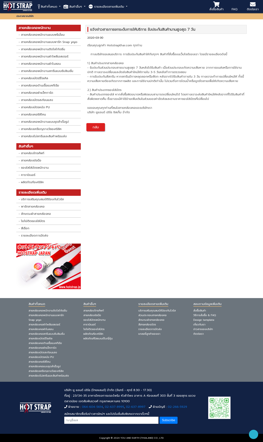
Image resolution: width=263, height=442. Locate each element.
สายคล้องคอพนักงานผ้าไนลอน (41, 64)
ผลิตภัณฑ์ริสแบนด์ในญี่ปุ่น (98, 338)
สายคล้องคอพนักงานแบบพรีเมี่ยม (43, 35)
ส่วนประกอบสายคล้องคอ (152, 315)
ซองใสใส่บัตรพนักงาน (35, 167)
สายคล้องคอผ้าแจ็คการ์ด (37, 93)
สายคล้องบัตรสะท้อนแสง (37, 100)
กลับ (95, 127)
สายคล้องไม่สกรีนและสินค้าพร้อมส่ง (44, 136)
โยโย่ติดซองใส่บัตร (33, 221)
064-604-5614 (92, 407)
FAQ (234, 6)
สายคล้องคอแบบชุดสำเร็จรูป (45, 366)
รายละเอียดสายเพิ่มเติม (106, 6)
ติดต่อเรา (253, 6)
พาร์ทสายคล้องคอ (33, 206)
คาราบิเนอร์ (28, 175)
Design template (203, 320)
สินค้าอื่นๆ (73, 6)
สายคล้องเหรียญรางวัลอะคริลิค (41, 129)
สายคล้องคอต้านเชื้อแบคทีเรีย (40, 85)
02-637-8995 (114, 407)
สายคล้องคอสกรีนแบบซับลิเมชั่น (47, 334)
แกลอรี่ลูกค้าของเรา (149, 334)
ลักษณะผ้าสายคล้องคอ (36, 214)
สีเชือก (25, 228)
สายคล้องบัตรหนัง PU (35, 107)
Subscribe (168, 420)
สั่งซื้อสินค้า (216, 6)
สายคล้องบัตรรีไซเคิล (34, 78)
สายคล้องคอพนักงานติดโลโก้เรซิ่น (43, 49)
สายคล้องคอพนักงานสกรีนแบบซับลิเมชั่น (47, 71)
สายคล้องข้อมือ (31, 160)
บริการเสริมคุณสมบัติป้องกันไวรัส (42, 199)
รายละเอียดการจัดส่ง (34, 235)
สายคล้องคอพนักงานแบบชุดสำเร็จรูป (45, 122)
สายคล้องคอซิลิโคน (33, 114)
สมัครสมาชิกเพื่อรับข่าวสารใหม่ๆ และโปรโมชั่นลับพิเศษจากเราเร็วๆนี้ (106, 414)
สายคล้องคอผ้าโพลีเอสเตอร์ (44, 325)
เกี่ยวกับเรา (199, 325)
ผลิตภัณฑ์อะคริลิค (32, 182)
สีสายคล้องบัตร (147, 325)
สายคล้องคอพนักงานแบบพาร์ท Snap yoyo (49, 42)
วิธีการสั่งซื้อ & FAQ (204, 315)
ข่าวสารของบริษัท (203, 329)
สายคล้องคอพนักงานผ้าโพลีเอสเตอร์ (44, 56)
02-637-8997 (135, 407)
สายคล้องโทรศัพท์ (32, 153)
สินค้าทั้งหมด (47, 6)
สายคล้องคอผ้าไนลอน (41, 329)
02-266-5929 (177, 407)
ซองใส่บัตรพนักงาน (94, 320)
